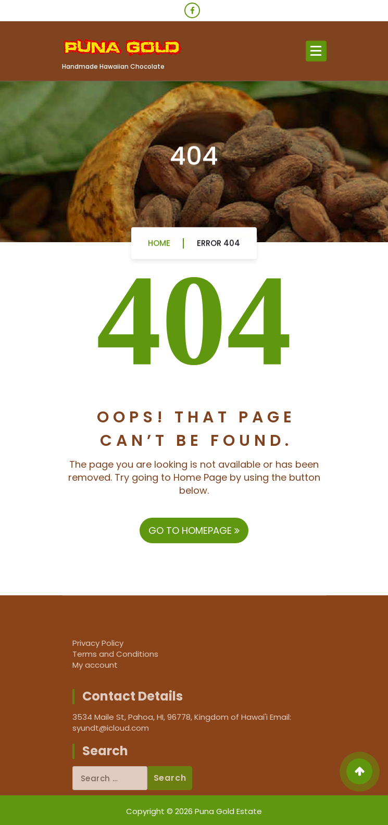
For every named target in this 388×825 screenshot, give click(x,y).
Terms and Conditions (115, 653)
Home (159, 246)
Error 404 (218, 246)
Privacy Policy (97, 643)
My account (95, 664)
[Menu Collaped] (316, 51)
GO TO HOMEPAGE (194, 530)
